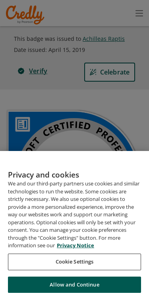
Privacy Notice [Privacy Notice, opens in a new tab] (75, 251)
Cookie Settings (75, 267)
